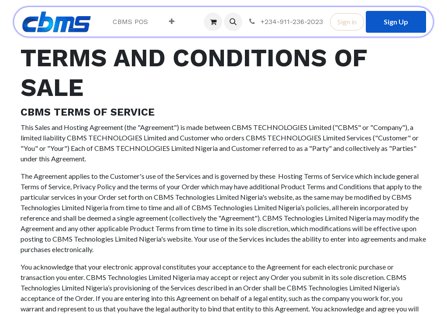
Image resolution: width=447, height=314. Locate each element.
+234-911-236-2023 (285, 21)
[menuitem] (130, 22)
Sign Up (396, 21)
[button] (233, 22)
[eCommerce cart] (213, 22)
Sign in (347, 21)
